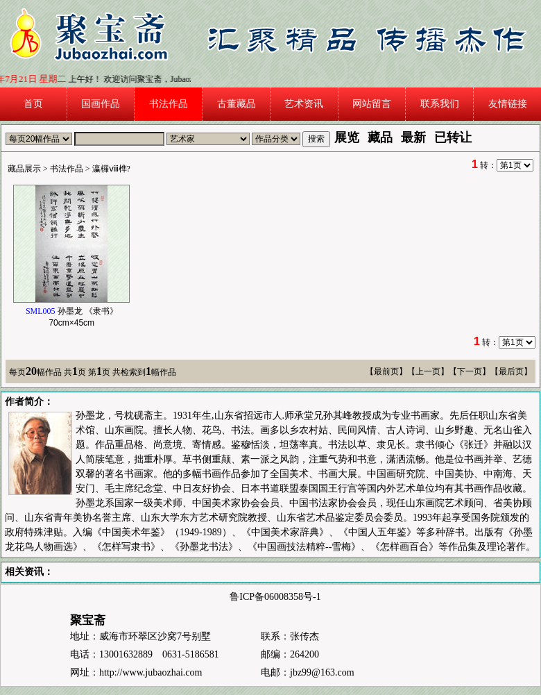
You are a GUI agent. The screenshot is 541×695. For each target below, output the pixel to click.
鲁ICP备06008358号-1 (275, 597)
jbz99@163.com (322, 672)
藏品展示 (24, 169)
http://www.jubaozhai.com (150, 672)
